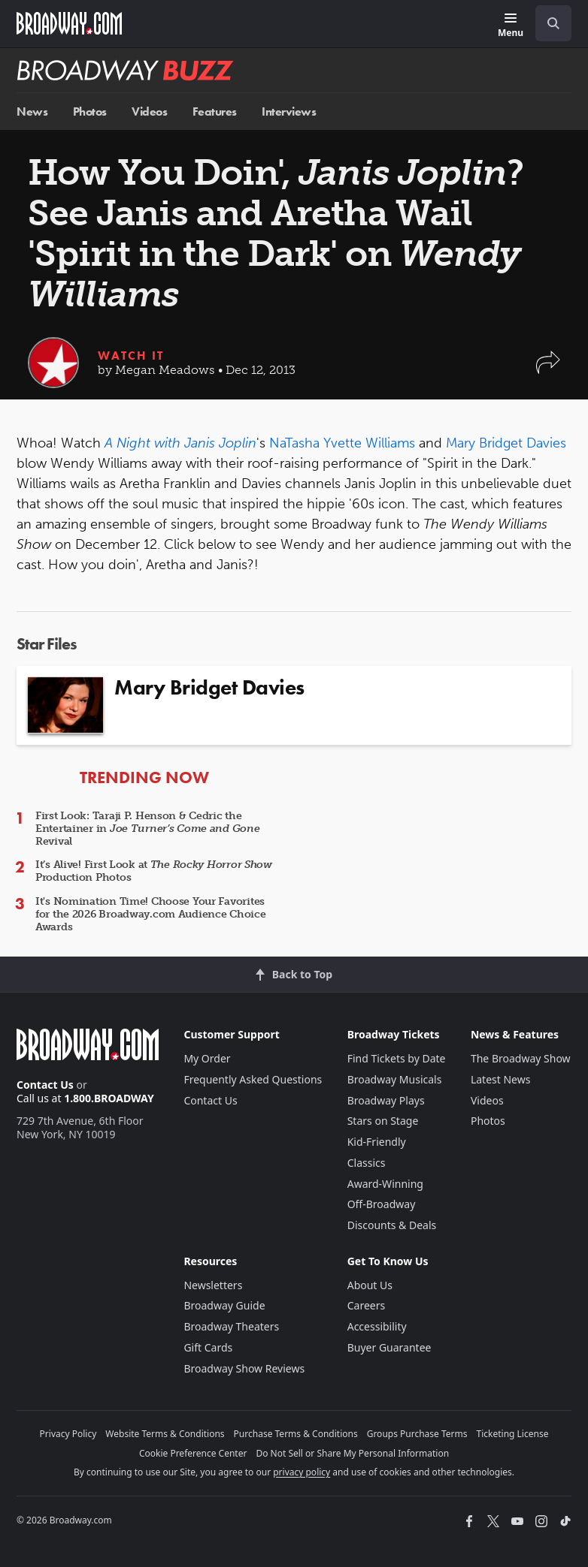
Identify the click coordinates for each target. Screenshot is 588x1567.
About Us (370, 1285)
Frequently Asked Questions (252, 1079)
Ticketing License (513, 1433)
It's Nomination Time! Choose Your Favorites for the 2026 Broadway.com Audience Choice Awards (150, 914)
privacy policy (301, 1472)
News (32, 111)
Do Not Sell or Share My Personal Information (352, 1453)
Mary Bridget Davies (506, 443)
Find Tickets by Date (396, 1058)
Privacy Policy (68, 1433)
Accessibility (377, 1326)
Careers (366, 1305)
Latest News (501, 1079)
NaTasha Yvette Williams (342, 443)
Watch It (131, 355)
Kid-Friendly (376, 1142)
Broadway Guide (224, 1305)
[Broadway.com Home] (69, 23)
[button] (548, 370)
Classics (366, 1163)
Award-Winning (385, 1184)
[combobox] (547, 23)
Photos (90, 111)
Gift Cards (207, 1347)
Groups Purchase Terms (417, 1433)
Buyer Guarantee (389, 1347)
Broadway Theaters (231, 1326)
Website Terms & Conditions (164, 1433)
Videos (149, 111)
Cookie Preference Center (193, 1453)
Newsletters (212, 1285)
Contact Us (45, 1084)
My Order (206, 1058)
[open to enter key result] (553, 23)
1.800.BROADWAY (109, 1098)
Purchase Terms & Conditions (296, 1433)
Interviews (289, 111)
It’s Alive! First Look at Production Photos (153, 871)
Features (214, 111)
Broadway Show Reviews (244, 1368)
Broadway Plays (386, 1100)
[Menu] (510, 26)
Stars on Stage (383, 1120)
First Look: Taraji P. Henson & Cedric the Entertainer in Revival (147, 828)
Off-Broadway (381, 1204)
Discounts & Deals (392, 1225)
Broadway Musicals (394, 1079)
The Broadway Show (521, 1058)
